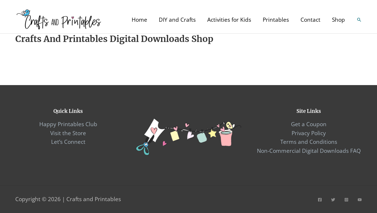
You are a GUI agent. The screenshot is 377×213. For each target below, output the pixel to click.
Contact (310, 19)
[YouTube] (360, 200)
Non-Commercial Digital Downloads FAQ (309, 151)
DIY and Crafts (177, 19)
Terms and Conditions (308, 142)
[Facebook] (320, 200)
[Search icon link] (359, 19)
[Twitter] (333, 200)
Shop (338, 19)
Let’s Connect (68, 142)
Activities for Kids (229, 19)
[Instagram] (346, 200)
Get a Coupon (308, 124)
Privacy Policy (309, 133)
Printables (276, 19)
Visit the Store (68, 133)
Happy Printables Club (68, 124)
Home (139, 19)
